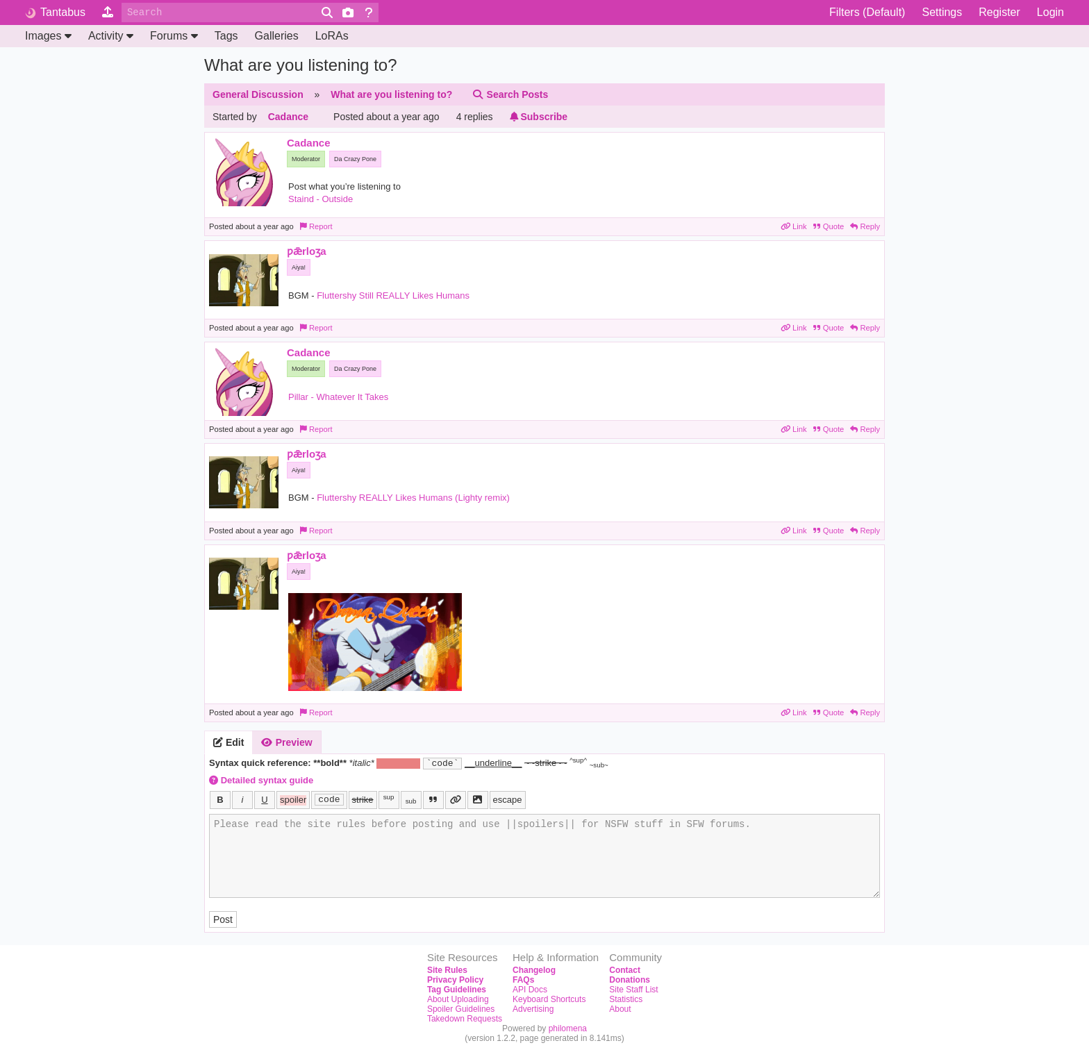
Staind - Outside (320, 199)
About (620, 1009)
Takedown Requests (464, 1019)
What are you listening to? (391, 94)
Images (48, 36)
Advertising (533, 1009)
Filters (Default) (867, 12)
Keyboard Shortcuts (549, 999)
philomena (568, 1028)
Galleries (277, 36)
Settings (942, 12)
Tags (226, 36)
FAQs (523, 980)
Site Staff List (633, 989)
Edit (228, 742)
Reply (865, 226)
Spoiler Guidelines (460, 1009)
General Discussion (258, 94)
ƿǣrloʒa (306, 251)
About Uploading (458, 999)
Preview (286, 742)
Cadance (288, 116)
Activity (110, 36)
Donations (629, 980)
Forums (174, 36)
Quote (830, 226)
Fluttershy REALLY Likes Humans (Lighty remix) (413, 497)
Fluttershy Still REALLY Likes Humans (393, 295)
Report (316, 226)
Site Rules (447, 970)
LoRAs (332, 36)
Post (223, 919)
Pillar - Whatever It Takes (338, 397)
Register (999, 12)
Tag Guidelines (456, 989)
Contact (624, 970)
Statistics (625, 999)
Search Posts (510, 94)
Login (1050, 12)
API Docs (530, 989)
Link (795, 226)
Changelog (534, 970)
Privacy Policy (455, 980)
